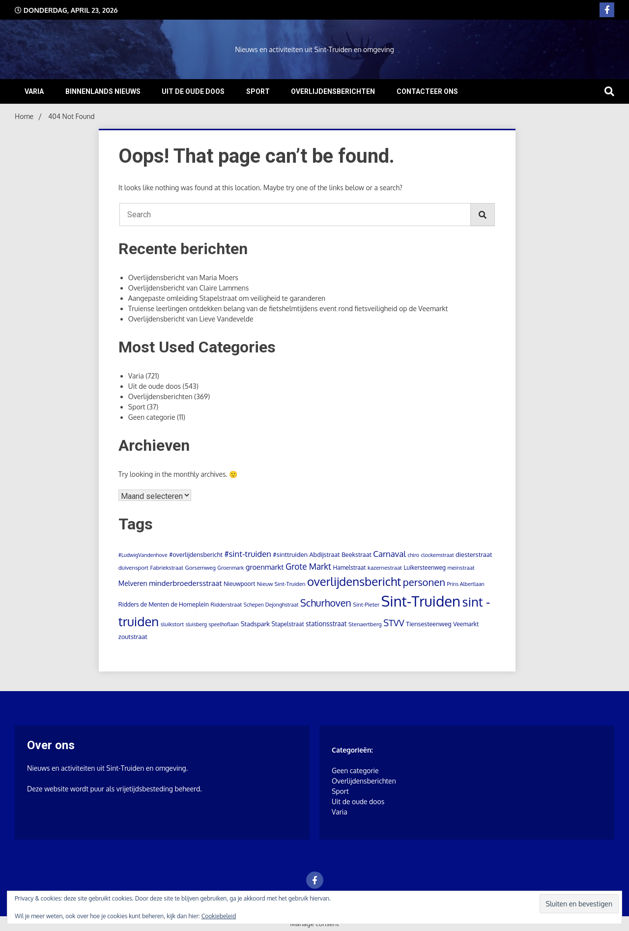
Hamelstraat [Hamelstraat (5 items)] (349, 567)
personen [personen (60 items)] (424, 582)
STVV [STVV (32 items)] (393, 622)
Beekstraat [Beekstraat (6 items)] (357, 554)
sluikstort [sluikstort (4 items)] (172, 624)
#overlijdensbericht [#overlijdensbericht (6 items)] (196, 554)
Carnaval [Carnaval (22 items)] (389, 554)
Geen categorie (151, 417)
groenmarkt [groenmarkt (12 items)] (265, 566)
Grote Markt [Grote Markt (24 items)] (308, 566)
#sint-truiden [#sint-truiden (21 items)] (247, 554)
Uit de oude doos (193, 91)
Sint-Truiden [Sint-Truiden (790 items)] (420, 601)
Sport (258, 91)
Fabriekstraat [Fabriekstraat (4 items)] (166, 567)
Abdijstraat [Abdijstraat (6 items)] (325, 554)
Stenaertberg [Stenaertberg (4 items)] (365, 624)
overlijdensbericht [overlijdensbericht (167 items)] (354, 581)
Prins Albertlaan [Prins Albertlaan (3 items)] (465, 584)
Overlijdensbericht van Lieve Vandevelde (191, 319)
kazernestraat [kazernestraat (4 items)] (385, 567)
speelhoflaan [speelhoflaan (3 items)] (223, 624)
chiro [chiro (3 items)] (413, 555)
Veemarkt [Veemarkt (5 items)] (466, 624)
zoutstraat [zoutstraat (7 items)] (132, 636)
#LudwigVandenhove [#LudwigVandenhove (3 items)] (143, 555)
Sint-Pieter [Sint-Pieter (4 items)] (366, 604)
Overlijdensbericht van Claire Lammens (188, 288)
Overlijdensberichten (333, 91)
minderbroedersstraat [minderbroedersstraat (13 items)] (185, 583)
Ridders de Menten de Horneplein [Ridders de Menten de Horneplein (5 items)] (163, 604)
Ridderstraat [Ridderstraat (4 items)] (226, 604)
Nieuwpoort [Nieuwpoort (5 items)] (239, 583)
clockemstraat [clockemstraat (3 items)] (437, 555)
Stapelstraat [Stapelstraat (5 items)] (287, 624)
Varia (34, 91)
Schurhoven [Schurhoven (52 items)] (325, 603)
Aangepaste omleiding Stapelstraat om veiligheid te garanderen (226, 298)
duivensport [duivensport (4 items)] (133, 567)
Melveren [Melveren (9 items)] (132, 583)
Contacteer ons (427, 91)
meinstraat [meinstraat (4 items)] (460, 567)
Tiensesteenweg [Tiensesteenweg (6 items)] (428, 624)
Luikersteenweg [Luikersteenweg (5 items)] (425, 567)
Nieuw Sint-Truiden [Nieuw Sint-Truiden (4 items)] (281, 583)
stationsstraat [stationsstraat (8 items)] (326, 623)
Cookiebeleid (218, 916)
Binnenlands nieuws (103, 91)
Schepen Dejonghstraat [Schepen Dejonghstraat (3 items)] (271, 604)
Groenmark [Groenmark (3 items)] (230, 567)
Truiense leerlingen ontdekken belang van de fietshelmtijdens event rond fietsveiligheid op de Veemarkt (288, 308)
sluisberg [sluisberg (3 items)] (196, 624)
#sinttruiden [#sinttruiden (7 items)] (290, 554)
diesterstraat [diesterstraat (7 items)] (474, 554)
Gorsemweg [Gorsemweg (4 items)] (200, 567)
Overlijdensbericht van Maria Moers (183, 277)
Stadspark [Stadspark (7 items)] (255, 624)
